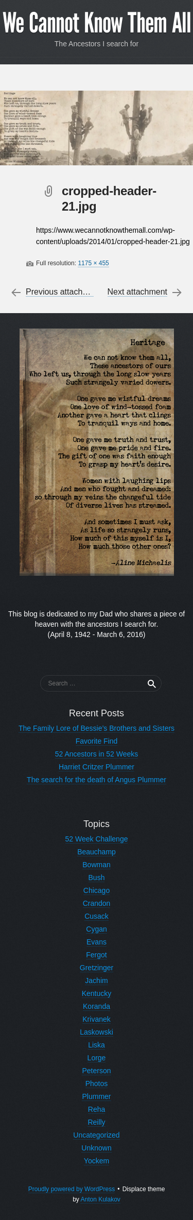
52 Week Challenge (96, 839)
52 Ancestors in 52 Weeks (96, 754)
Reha (96, 1109)
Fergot (96, 955)
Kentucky (97, 993)
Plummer (96, 1096)
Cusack (96, 916)
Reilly (96, 1122)
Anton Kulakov (100, 1199)
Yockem (96, 1161)
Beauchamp (96, 852)
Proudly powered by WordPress (71, 1189)
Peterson (96, 1071)
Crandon (97, 903)
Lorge (96, 1058)
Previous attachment (63, 292)
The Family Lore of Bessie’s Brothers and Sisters (96, 728)
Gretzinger (96, 968)
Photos (96, 1083)
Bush (97, 877)
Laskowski (96, 1032)
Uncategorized (96, 1135)
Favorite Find (97, 741)
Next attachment (138, 292)
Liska (96, 1045)
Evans (96, 942)
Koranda (96, 1006)
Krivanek (96, 1019)
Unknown (96, 1148)
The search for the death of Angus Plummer (96, 780)
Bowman (96, 865)
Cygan (96, 929)
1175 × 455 (93, 263)
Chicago (96, 890)
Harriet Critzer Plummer (96, 767)
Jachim (96, 980)
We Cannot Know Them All (97, 23)
